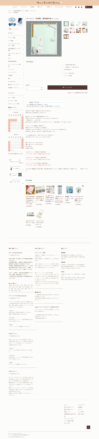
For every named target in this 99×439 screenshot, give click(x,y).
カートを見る (81, 411)
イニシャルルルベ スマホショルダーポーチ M (40, 222)
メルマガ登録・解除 (68, 421)
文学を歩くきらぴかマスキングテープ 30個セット (40, 199)
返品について (71, 92)
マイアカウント (23, 6)
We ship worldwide (59, 6)
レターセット (33, 10)
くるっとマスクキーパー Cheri (30, 221)
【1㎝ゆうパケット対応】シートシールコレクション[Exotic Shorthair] (59, 199)
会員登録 (32, 6)
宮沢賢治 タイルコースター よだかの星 (69, 198)
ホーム (10, 10)
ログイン (80, 409)
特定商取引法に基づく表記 (81, 92)
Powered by (16, 436)
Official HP (15, 6)
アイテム (88, 7)
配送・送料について (68, 409)
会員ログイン (40, 6)
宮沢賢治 (16, 12)
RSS (65, 423)
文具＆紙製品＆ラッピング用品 (21, 10)
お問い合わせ (69, 6)
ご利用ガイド (49, 6)
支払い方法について (68, 407)
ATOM (68, 423)
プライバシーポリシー (69, 418)
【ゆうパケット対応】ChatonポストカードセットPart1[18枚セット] (49, 198)
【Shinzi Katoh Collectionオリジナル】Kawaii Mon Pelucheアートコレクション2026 (30, 200)
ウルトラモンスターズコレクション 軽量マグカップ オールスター (79, 199)
